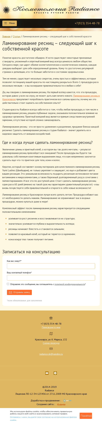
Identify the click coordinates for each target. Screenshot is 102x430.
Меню (9, 23)
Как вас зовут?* (14, 261)
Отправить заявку (21, 292)
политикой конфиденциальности (70, 284)
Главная (6, 36)
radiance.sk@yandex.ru (51, 354)
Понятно (86, 415)
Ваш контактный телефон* (19, 272)
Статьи (16, 36)
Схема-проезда (51, 343)
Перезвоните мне (51, 327)
